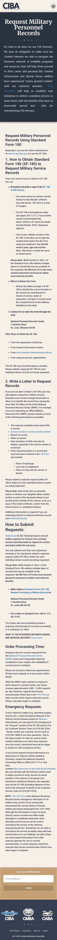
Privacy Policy (27, 931)
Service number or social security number (31, 432)
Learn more (36, 637)
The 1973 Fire (18, 796)
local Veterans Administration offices (34, 352)
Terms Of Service (15, 931)
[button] (53, 6)
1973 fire (44, 454)
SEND (28, 888)
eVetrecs (42, 719)
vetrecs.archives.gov (17, 153)
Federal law (11, 536)
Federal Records (18, 518)
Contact (45, 931)
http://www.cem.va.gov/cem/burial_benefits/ (34, 768)
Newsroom (37, 931)
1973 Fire (41, 694)
